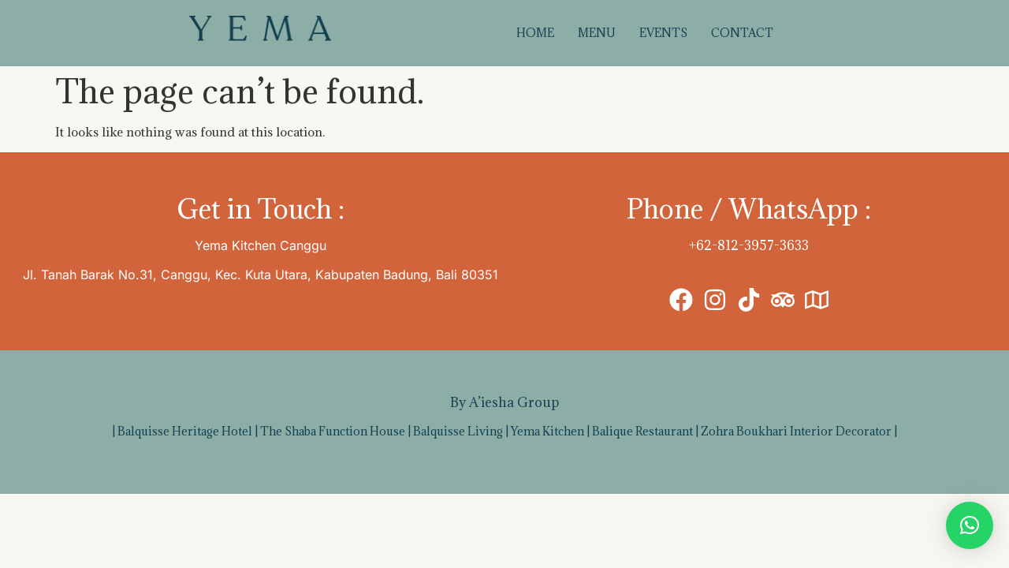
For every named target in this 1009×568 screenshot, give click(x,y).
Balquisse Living (458, 431)
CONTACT (742, 32)
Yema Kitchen (547, 431)
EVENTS (663, 32)
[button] (969, 525)
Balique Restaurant (642, 431)
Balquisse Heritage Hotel (184, 431)
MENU (597, 32)
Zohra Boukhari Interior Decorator (796, 431)
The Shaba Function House (332, 431)
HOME (535, 32)
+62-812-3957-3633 (749, 245)
